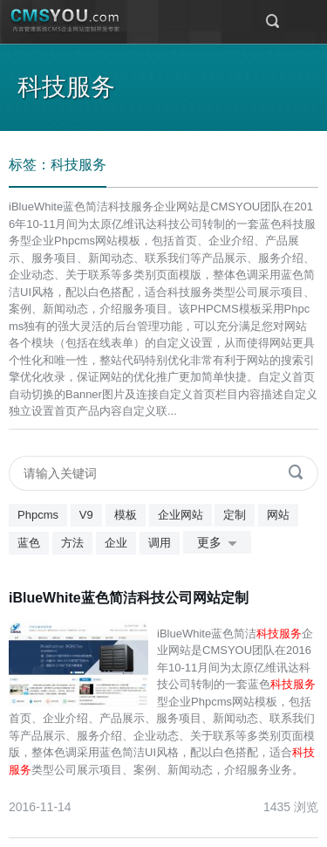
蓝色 (28, 542)
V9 (86, 514)
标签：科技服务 (57, 164)
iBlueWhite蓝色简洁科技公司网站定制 (129, 597)
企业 (116, 542)
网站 (278, 514)
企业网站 (180, 514)
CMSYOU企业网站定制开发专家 (65, 21)
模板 (125, 514)
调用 (159, 542)
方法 (72, 542)
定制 (234, 514)
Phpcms (37, 514)
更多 (220, 544)
